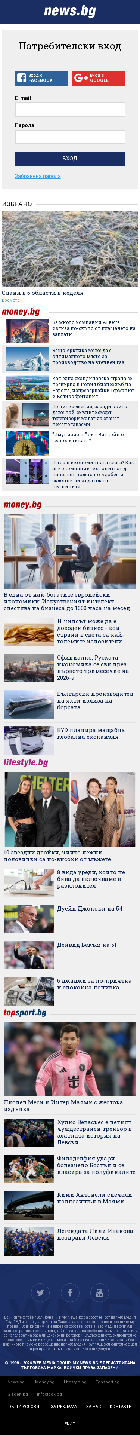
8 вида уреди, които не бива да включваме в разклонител (91, 879)
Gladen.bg (17, 1394)
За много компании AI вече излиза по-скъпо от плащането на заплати (94, 328)
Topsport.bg (107, 1382)
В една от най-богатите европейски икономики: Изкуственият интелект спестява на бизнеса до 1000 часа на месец (67, 601)
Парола (24, 125)
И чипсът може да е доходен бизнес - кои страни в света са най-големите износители (90, 631)
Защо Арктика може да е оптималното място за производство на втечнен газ (88, 356)
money (25, 312)
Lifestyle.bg (75, 1382)
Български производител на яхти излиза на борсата (95, 700)
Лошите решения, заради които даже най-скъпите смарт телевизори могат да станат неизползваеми (89, 415)
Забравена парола (38, 176)
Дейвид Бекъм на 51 (87, 944)
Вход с (41, 78)
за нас (93, 1406)
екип (70, 1424)
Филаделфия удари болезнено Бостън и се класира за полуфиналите (96, 1165)
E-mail (23, 98)
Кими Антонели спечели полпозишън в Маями (94, 1198)
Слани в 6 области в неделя (43, 292)
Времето (11, 300)
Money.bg (45, 1382)
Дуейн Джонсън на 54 (90, 908)
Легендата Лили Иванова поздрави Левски (95, 1234)
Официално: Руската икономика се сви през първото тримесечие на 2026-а (93, 667)
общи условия (25, 1406)
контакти (121, 1406)
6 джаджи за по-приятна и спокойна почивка (94, 984)
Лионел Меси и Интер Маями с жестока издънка (63, 1105)
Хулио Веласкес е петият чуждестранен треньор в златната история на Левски (94, 1132)
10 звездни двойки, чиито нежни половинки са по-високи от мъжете (57, 855)
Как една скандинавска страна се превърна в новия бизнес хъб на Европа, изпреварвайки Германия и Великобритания (93, 387)
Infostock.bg (49, 1394)
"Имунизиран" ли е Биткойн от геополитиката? (89, 437)
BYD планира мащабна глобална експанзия (91, 733)
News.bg (16, 1382)
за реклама (64, 1406)
